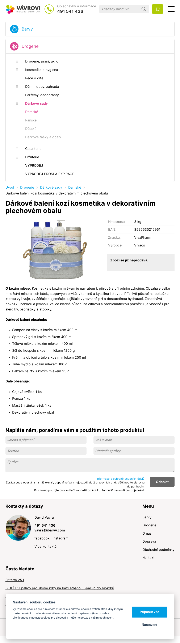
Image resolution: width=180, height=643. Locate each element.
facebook (42, 538)
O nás (146, 533)
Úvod (9, 187)
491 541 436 (70, 11)
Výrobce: (115, 245)
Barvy (27, 29)
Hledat (143, 9)
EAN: (112, 229)
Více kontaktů (45, 546)
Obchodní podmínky (158, 549)
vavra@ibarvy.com (49, 530)
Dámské (74, 187)
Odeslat (162, 482)
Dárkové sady (51, 187)
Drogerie (30, 46)
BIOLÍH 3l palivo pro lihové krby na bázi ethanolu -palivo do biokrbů (59, 588)
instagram (60, 538)
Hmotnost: (116, 222)
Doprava (149, 541)
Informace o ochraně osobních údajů (121, 478)
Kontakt (148, 557)
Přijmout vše (149, 612)
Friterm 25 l (14, 580)
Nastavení (149, 625)
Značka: (114, 237)
